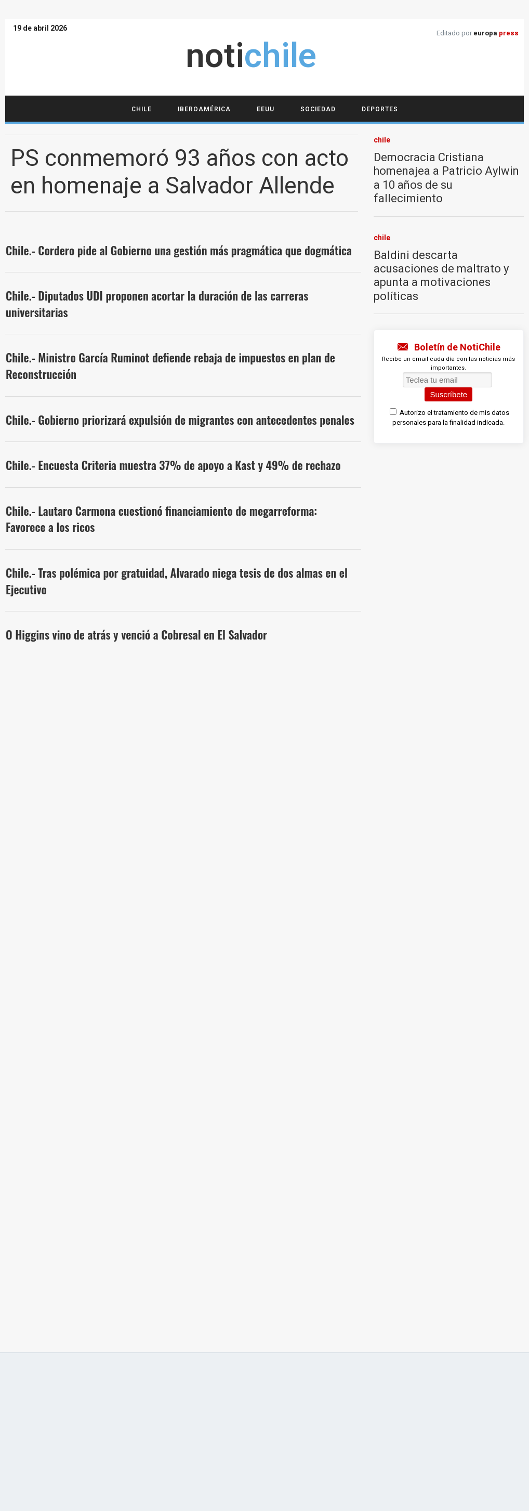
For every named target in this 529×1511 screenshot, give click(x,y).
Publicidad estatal (264, 1158)
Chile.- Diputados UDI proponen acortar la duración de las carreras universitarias (157, 303)
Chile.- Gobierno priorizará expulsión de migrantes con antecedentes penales (180, 419)
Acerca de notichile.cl (70, 1145)
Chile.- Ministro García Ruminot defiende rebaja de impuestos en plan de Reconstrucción (170, 365)
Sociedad (318, 109)
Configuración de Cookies (451, 1145)
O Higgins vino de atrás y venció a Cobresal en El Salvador (136, 634)
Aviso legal (132, 1145)
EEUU (265, 109)
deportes (42, 945)
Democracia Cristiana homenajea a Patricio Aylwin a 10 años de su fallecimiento (446, 178)
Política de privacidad (365, 1145)
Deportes (380, 109)
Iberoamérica (204, 109)
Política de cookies (291, 1145)
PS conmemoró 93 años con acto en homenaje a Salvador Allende (179, 172)
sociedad (42, 884)
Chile (141, 109)
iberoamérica (52, 685)
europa (496, 33)
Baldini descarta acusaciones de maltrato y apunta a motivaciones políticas (441, 276)
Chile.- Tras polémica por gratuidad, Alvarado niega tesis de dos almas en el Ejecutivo (177, 580)
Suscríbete (448, 394)
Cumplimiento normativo (206, 1145)
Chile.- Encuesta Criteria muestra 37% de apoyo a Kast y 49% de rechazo (173, 465)
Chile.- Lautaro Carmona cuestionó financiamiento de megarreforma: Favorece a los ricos (161, 519)
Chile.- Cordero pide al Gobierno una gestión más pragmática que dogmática (179, 250)
